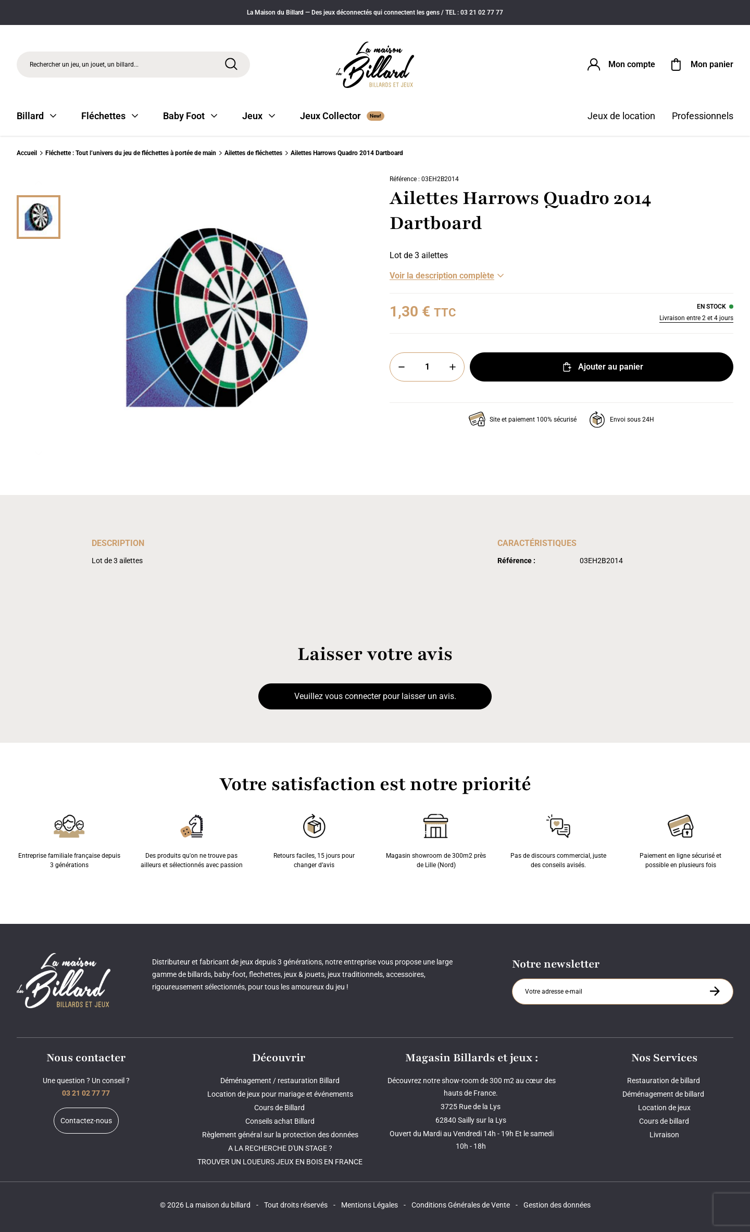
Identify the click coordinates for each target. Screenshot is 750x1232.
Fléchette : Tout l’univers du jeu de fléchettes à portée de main (130, 153)
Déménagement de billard (664, 1094)
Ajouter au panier (601, 367)
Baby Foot (190, 115)
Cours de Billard (280, 1107)
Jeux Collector (342, 115)
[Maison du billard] (375, 65)
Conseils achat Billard (280, 1121)
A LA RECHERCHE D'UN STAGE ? (280, 1148)
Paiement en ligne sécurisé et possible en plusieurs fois (680, 839)
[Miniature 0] (38, 217)
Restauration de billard (664, 1080)
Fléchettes (109, 115)
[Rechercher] (231, 64)
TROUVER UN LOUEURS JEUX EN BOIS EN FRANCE (279, 1162)
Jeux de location (621, 115)
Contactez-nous (86, 1120)
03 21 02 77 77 (86, 1093)
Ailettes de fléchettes (253, 153)
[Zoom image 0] (216, 318)
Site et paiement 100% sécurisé (523, 419)
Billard (36, 115)
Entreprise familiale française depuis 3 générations (69, 839)
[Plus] (452, 367)
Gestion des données (557, 1205)
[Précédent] (38, 182)
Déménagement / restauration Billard (280, 1080)
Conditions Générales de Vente (460, 1205)
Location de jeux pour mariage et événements (280, 1094)
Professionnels (702, 115)
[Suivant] (38, 453)
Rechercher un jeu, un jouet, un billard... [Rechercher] (84, 64)
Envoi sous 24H (621, 419)
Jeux (258, 115)
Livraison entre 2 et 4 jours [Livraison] (696, 318)
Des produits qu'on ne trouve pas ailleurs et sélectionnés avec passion (192, 839)
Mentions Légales (369, 1205)
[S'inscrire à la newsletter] (714, 991)
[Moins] (401, 367)
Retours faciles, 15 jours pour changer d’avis (314, 839)
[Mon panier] (700, 64)
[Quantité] (427, 367)
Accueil (27, 153)
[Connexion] (620, 64)
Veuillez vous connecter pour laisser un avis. (375, 696)
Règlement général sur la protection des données (280, 1135)
